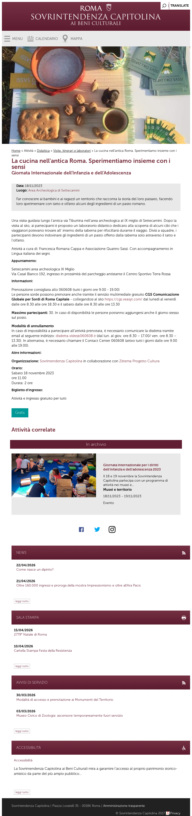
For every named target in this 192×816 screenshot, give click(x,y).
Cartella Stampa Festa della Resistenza (43, 651)
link (178, 510)
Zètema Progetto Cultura (139, 361)
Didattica (43, 151)
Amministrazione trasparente (124, 806)
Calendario (47, 39)
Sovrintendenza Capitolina (61, 361)
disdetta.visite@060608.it (76, 336)
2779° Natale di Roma (30, 634)
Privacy (175, 813)
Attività (28, 151)
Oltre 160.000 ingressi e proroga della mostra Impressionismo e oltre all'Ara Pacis (78, 585)
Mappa (76, 39)
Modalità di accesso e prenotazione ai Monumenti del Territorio (64, 700)
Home (16, 151)
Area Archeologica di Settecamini (53, 190)
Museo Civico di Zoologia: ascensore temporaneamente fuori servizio (69, 716)
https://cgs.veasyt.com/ (123, 299)
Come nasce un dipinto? (35, 569)
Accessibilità (23, 760)
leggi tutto (22, 601)
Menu (17, 39)
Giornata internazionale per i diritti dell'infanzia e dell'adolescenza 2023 (132, 467)
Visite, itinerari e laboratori (72, 151)
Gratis (20, 412)
